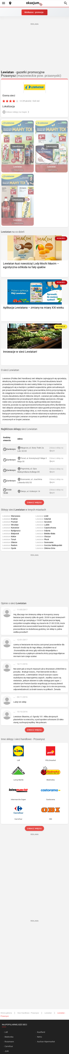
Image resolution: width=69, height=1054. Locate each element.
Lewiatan (48, 1013)
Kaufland (41, 1032)
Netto (39, 1037)
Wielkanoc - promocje (33, 12)
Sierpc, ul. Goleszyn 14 (30, 491)
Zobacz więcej (34, 502)
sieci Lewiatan (19, 429)
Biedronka (9, 1037)
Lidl (6, 1032)
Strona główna (6, 1013)
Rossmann (9, 1041)
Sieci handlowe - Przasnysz (28, 1013)
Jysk (7, 1051)
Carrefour (9, 1046)
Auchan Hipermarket (46, 1041)
